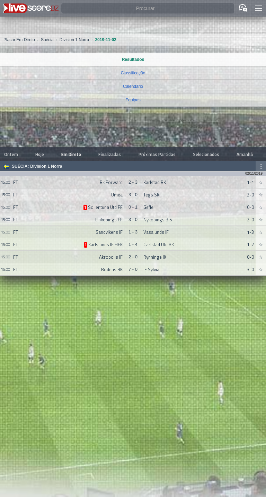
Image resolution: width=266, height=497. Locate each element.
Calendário (133, 86)
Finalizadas (109, 154)
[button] (258, 8)
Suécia (19, 166)
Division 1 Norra (46, 166)
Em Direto (71, 154)
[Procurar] (147, 8)
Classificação (133, 73)
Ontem (11, 154)
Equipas (132, 100)
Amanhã (245, 154)
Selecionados (206, 154)
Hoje (39, 154)
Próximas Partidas (157, 154)
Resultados (133, 59)
